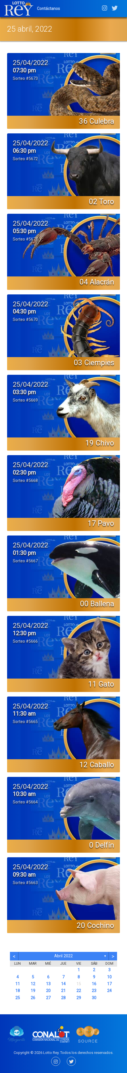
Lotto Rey (51, 1052)
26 (33, 997)
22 (78, 990)
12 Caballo (96, 764)
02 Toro (101, 201)
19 (33, 990)
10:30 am (24, 794)
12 (33, 984)
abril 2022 (63, 956)
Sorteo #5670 (25, 319)
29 (78, 997)
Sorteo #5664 (25, 802)
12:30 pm (24, 633)
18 (17, 990)
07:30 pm (24, 70)
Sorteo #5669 (25, 400)
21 (63, 990)
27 (48, 997)
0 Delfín (101, 845)
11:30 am (24, 713)
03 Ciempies (94, 362)
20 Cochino (95, 925)
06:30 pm (24, 150)
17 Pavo (101, 523)
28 (63, 997)
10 (109, 977)
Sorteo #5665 (25, 721)
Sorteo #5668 (25, 480)
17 (109, 984)
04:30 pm (24, 311)
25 (17, 997)
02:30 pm (24, 472)
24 (109, 990)
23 (94, 990)
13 (48, 984)
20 (48, 990)
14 (63, 984)
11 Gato (101, 684)
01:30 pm (24, 552)
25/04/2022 (30, 63)
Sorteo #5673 (25, 78)
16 (94, 984)
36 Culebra (96, 121)
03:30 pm (24, 392)
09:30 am (24, 874)
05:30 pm (24, 231)
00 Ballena (97, 603)
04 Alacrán (97, 282)
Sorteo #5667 (25, 561)
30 (94, 997)
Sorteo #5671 (25, 239)
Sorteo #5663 (25, 882)
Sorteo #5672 (25, 158)
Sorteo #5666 (25, 641)
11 (17, 984)
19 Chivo (99, 443)
